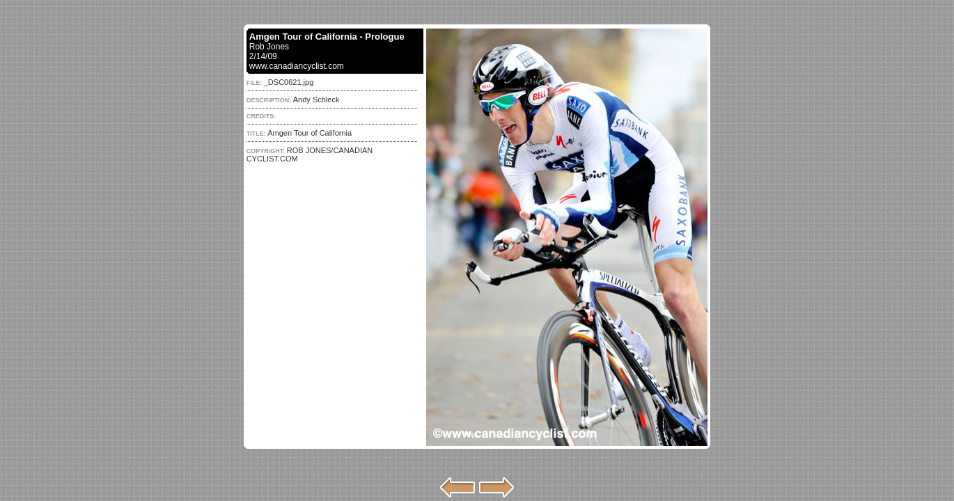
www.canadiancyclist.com (296, 66)
